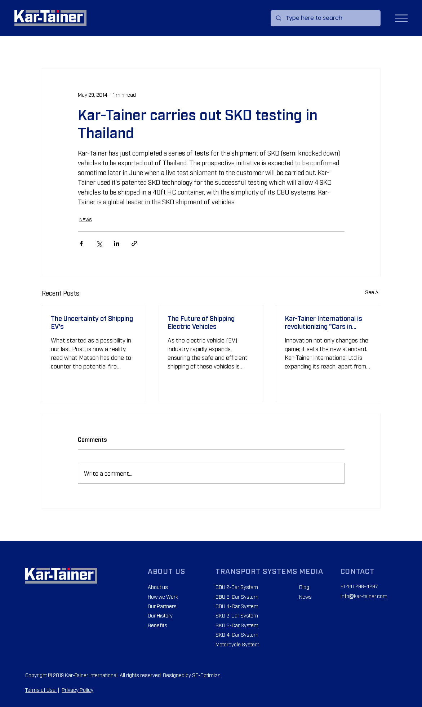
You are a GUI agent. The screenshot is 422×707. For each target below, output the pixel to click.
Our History (160, 615)
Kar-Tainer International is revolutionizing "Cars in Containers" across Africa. (324, 322)
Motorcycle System (237, 644)
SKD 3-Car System (237, 625)
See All (373, 292)
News (85, 219)
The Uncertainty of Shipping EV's (92, 322)
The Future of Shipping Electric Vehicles (201, 322)
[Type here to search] (325, 18)
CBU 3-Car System (237, 596)
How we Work (163, 596)
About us (158, 587)
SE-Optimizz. (206, 675)
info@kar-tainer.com (364, 596)
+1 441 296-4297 (359, 586)
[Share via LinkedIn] (116, 243)
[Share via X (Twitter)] (98, 243)
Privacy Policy (77, 689)
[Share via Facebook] (81, 243)
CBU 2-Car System (237, 587)
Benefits (157, 625)
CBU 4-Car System (237, 606)
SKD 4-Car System (237, 634)
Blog (304, 587)
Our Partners (162, 606)
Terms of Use (41, 689)
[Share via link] (134, 243)
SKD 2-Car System (237, 615)
